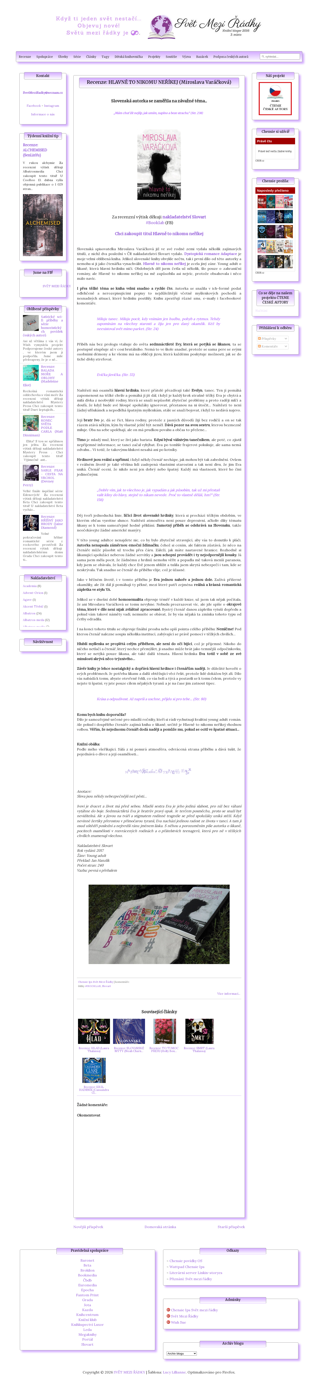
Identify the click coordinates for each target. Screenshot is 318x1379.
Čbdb (87, 1280)
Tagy (105, 57)
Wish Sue (178, 1322)
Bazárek (202, 57)
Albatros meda (33, 620)
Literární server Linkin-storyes (195, 1272)
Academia (30, 586)
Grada (87, 1300)
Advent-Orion (33, 593)
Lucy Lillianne (174, 1372)
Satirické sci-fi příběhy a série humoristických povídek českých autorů (43, 326)
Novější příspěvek (88, 1227)
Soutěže (171, 57)
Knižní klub (87, 1319)
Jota (87, 1305)
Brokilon (87, 1270)
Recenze (25, 57)
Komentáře (268, 346)
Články (91, 57)
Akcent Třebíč (33, 606)
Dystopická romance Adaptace (210, 253)
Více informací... (228, 994)
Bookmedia (87, 1275)
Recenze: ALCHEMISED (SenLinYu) (35, 150)
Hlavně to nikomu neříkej (164, 263)
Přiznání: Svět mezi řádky (190, 1279)
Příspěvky (267, 339)
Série (77, 57)
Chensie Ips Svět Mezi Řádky (95, 981)
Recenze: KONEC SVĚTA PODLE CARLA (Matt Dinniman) (43, 426)
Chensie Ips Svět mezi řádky (194, 1310)
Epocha (87, 1290)
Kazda (87, 1310)
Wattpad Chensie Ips (187, 1267)
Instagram (51, 106)
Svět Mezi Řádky (184, 1316)
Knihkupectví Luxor (87, 1324)
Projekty (154, 57)
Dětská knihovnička (129, 57)
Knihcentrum (87, 1314)
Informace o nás (43, 114)
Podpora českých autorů (230, 57)
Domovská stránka (160, 1227)
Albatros (29, 613)
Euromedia (87, 1285)
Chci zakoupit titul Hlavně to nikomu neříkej (159, 233)
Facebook (34, 106)
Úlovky (63, 57)
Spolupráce (44, 57)
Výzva (186, 57)
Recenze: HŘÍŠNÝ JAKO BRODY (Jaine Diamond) (52, 522)
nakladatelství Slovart (184, 217)
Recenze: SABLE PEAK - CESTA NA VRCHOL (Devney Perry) (43, 476)
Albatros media (34, 627)
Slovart (106, 986)
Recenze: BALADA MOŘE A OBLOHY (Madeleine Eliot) (43, 376)
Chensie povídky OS (185, 1261)
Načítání (261, 311)
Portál (87, 1339)
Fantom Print (87, 1295)
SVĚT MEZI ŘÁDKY (57, 286)
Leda (87, 1329)
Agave (27, 600)
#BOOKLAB (93, 986)
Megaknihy (87, 1334)
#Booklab (154, 222)
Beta (87, 1265)
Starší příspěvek (231, 1227)
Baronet (87, 1260)
